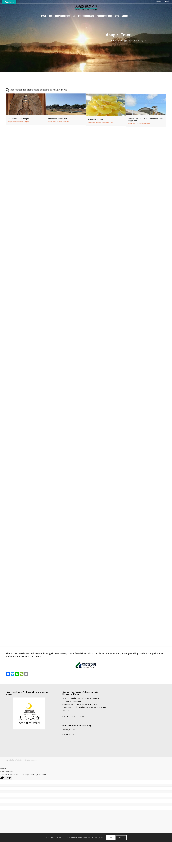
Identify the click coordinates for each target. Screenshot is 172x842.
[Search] (130, 15)
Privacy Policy (68, 730)
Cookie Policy (68, 734)
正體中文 (166, 2)
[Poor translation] (8, 778)
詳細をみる (121, 837)
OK (111, 837)
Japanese (158, 2)
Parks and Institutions (62, 136)
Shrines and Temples (22, 129)
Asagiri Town (10, 129)
